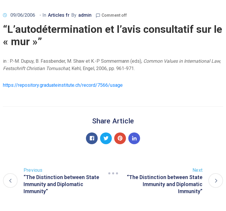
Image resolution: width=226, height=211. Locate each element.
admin (85, 15)
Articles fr (58, 15)
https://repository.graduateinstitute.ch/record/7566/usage (63, 85)
